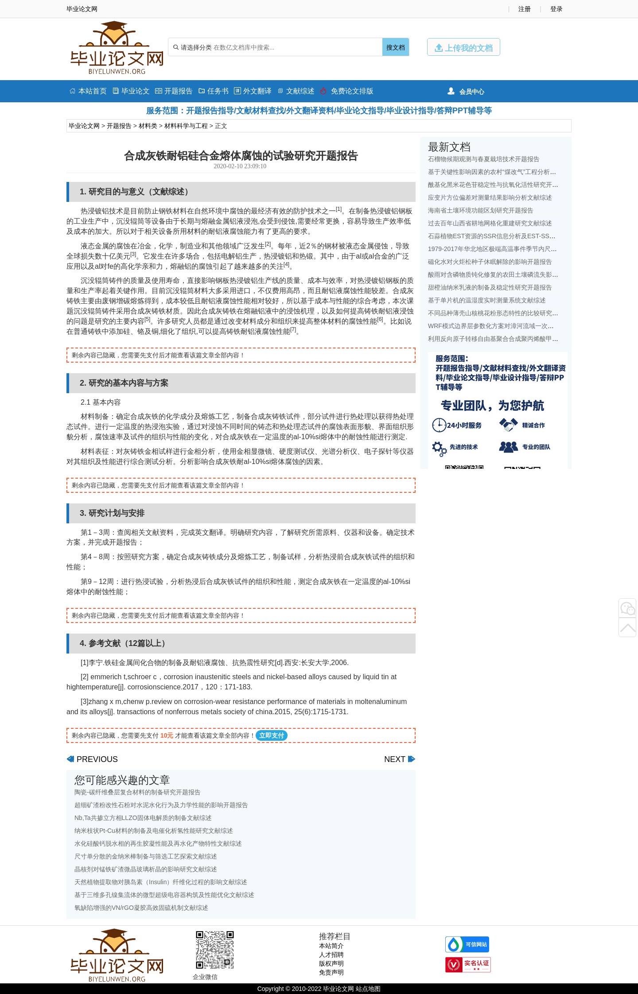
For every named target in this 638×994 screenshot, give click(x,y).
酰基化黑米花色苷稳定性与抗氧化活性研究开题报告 (499, 184)
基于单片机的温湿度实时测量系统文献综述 (487, 300)
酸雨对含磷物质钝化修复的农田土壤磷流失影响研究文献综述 (511, 274)
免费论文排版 (346, 91)
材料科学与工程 (186, 125)
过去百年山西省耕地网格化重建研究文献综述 (490, 223)
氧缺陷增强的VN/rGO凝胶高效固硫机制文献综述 (141, 907)
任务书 (213, 91)
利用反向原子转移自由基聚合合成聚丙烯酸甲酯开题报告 (505, 338)
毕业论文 (131, 91)
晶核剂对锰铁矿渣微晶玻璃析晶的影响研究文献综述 (145, 869)
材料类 (148, 125)
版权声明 (331, 963)
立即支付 (271, 735)
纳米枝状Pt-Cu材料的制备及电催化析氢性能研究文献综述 (153, 830)
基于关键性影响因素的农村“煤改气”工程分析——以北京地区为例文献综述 (529, 171)
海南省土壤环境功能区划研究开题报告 (480, 210)
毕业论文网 (84, 125)
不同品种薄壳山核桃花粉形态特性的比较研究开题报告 (502, 313)
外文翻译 (253, 91)
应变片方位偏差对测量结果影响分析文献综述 (490, 197)
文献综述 (296, 91)
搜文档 (395, 47)
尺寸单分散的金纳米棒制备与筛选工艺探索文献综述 (145, 856)
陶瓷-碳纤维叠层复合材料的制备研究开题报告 (137, 792)
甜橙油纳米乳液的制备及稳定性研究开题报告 (490, 287)
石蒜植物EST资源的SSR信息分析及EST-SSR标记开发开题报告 (515, 236)
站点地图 (368, 988)
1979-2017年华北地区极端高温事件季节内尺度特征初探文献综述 (517, 248)
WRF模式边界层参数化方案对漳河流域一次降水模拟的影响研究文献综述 (528, 325)
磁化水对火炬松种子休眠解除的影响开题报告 (490, 261)
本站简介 (331, 945)
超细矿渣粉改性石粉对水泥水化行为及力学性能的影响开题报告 (161, 804)
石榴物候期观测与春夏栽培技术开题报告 (484, 158)
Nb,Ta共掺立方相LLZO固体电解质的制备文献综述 (143, 817)
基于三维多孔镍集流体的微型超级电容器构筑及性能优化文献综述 (164, 894)
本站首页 (88, 91)
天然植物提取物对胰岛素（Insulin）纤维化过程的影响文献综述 (160, 882)
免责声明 (331, 972)
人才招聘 (331, 954)
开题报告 (174, 91)
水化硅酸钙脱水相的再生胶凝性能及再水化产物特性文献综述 (158, 843)
